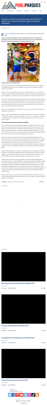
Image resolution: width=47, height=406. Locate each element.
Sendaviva (15, 181)
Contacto (12, 389)
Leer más (43, 288)
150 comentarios (12, 330)
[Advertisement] (23, 233)
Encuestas (19, 10)
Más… (41, 10)
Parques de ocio (10, 10)
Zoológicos (21, 181)
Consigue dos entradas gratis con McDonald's (18, 338)
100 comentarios (12, 342)
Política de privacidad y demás (16, 391)
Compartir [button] (41, 181)
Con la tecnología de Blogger (23, 400)
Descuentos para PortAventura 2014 (14, 380)
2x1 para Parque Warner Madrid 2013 (15, 326)
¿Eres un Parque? (14, 390)
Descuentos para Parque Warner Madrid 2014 (17, 283)
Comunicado (9, 181)
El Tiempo (26, 10)
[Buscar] (42, 2)
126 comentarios (12, 288)
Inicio (2, 10)
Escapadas (34, 10)
